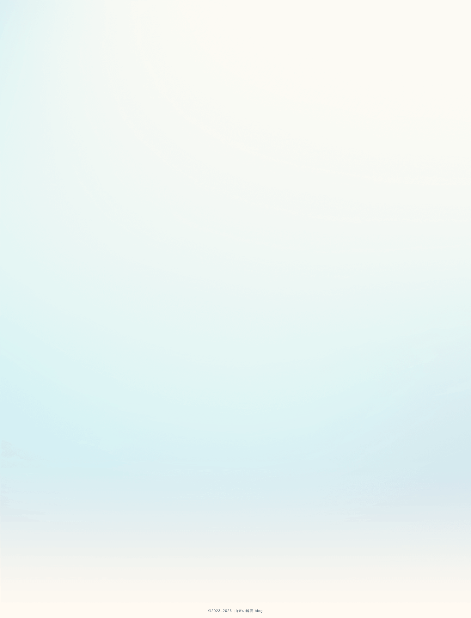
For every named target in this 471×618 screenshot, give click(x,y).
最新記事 (120, 122)
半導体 (351, 122)
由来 (274, 122)
